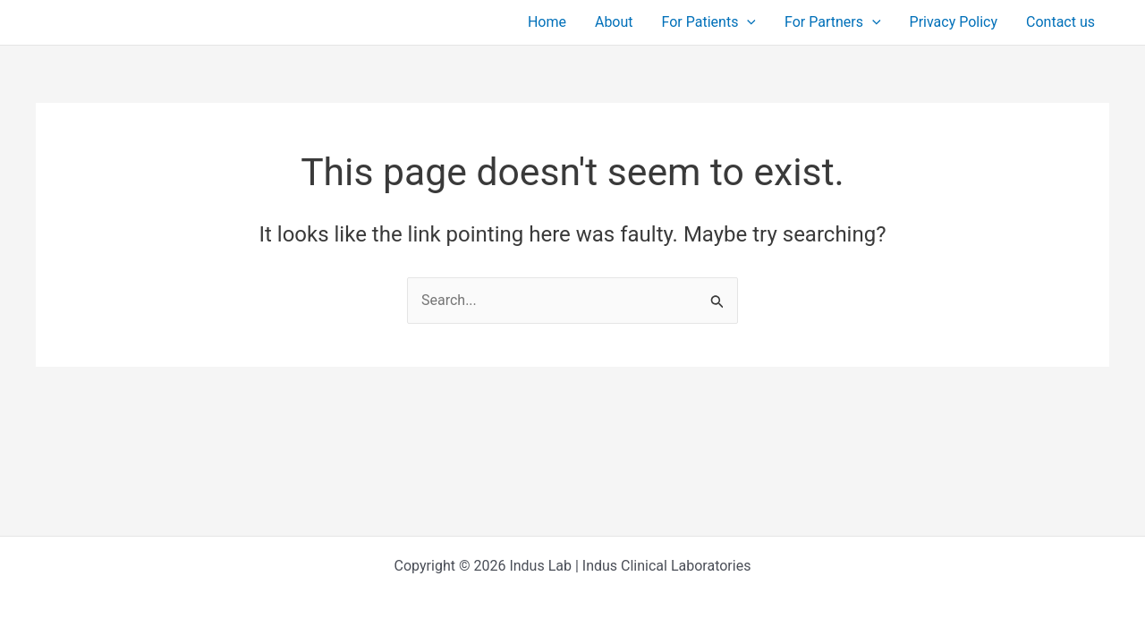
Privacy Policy (954, 21)
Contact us (1060, 21)
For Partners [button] (833, 22)
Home (547, 21)
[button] (747, 22)
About (614, 21)
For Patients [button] (709, 22)
